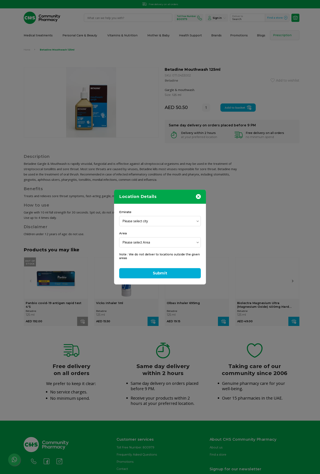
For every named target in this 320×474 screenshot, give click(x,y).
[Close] (198, 196)
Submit (160, 273)
